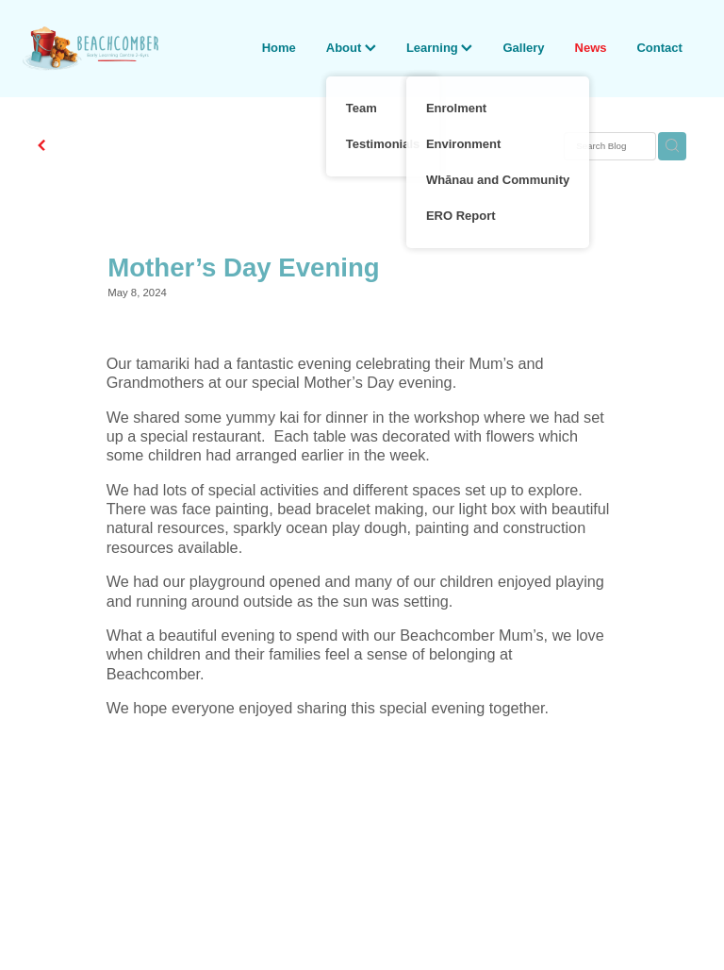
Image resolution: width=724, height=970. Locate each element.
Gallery (523, 48)
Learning (439, 48)
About (351, 48)
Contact (659, 48)
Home (279, 48)
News (591, 48)
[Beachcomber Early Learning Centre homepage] (90, 48)
